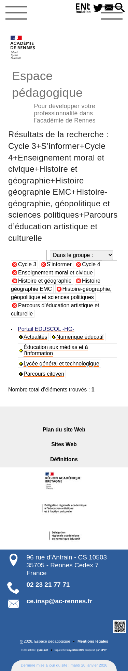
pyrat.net (42, 649)
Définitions (64, 459)
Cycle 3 (27, 264)
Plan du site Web (64, 430)
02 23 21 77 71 (48, 584)
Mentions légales (92, 641)
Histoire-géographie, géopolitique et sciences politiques (61, 293)
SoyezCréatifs (75, 649)
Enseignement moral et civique (55, 272)
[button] (119, 8)
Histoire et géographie (45, 281)
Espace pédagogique (64, 96)
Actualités (35, 337)
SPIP (103, 649)
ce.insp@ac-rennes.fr (60, 601)
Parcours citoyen (44, 374)
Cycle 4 (91, 264)
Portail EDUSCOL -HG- (46, 329)
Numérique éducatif (80, 337)
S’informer (59, 264)
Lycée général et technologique (61, 363)
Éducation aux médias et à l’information (56, 350)
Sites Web (64, 444)
